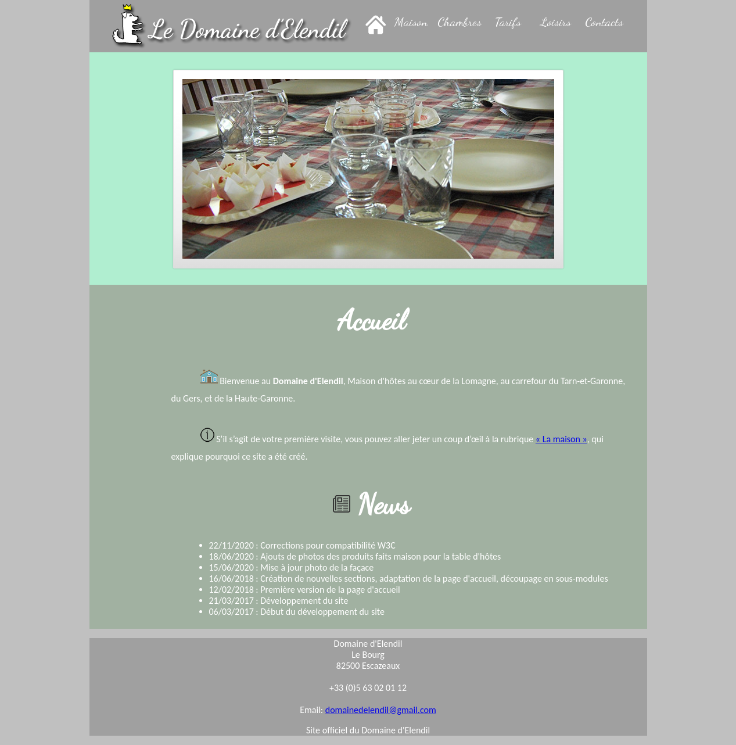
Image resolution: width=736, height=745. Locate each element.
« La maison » (561, 439)
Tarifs (508, 22)
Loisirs (556, 22)
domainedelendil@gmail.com (380, 709)
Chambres (459, 22)
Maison (411, 22)
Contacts (604, 22)
